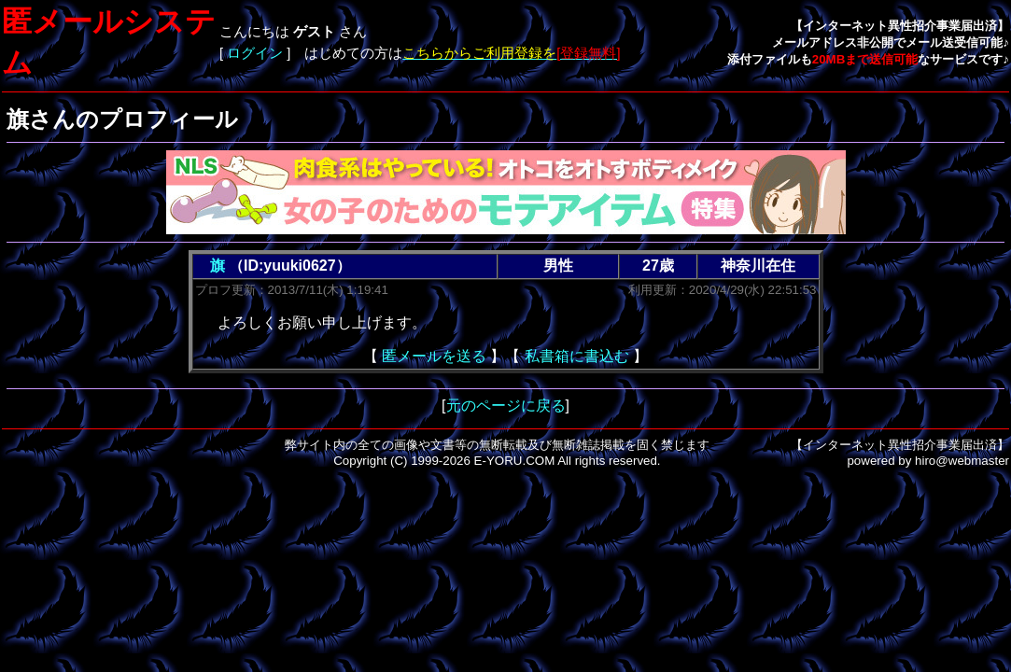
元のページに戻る (506, 405)
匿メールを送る (434, 356)
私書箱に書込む (577, 356)
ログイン (255, 53)
